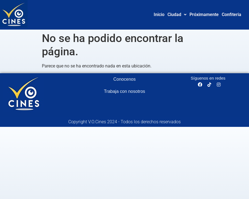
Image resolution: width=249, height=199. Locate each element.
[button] (176, 14)
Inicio (159, 14)
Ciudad (176, 14)
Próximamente (204, 14)
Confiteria (231, 14)
